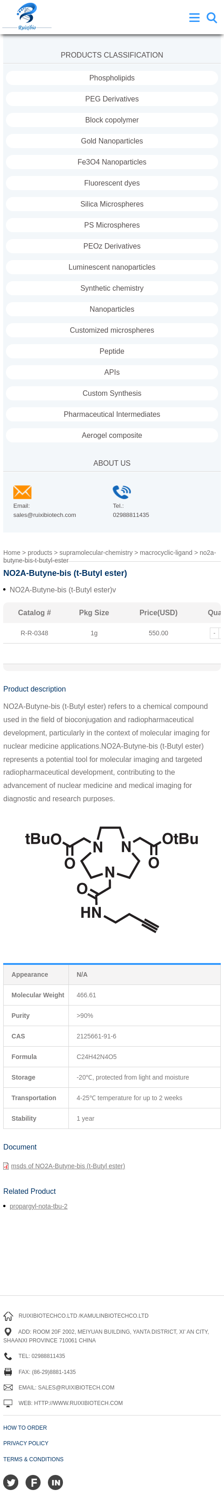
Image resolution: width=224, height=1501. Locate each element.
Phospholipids (112, 78)
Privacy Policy (25, 1443)
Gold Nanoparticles (112, 141)
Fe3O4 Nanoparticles (112, 162)
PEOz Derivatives (112, 246)
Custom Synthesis (112, 393)
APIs (112, 372)
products (40, 552)
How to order (25, 1428)
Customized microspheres (112, 330)
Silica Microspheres (112, 204)
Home (11, 552)
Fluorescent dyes (112, 183)
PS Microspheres (112, 225)
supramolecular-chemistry (95, 552)
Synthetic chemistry (112, 288)
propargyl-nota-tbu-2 (39, 1206)
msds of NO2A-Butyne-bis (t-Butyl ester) (64, 1166)
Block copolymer (112, 120)
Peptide (111, 351)
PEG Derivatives (112, 99)
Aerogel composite (112, 435)
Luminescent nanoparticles (111, 267)
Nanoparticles (112, 309)
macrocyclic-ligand (166, 552)
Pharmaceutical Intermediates (112, 414)
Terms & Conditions (33, 1459)
